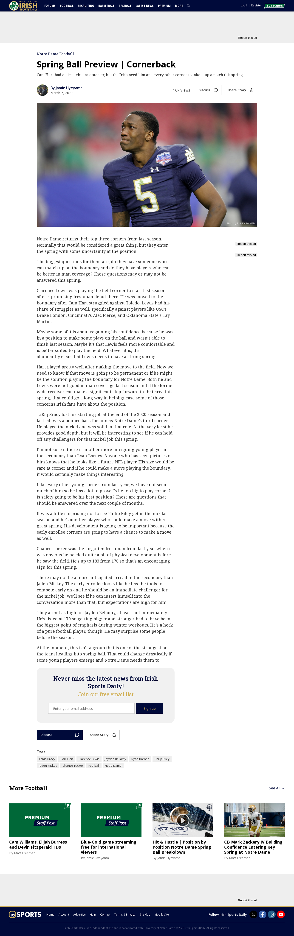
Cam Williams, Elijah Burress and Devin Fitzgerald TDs (38, 845)
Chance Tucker (72, 765)
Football (67, 5)
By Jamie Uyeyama (66, 87)
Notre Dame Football (55, 53)
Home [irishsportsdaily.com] (50, 914)
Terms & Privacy (124, 914)
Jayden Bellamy (115, 759)
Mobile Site (162, 914)
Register (256, 5)
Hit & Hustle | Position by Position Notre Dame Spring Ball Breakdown (182, 847)
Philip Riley (162, 759)
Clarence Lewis (89, 759)
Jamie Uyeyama (97, 858)
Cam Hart (66, 759)
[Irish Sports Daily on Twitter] (253, 914)
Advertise (79, 914)
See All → (277, 788)
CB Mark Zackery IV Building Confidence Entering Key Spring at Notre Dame (253, 847)
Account (64, 914)
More (179, 5)
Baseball (125, 5)
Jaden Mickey (48, 765)
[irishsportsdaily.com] (28, 6)
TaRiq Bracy (47, 759)
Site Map (144, 914)
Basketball (106, 5)
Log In (244, 5)
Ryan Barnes (140, 759)
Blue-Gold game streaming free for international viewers (108, 847)
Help (93, 914)
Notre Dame (113, 765)
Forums (50, 5)
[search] (189, 5)
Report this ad (247, 37)
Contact (105, 914)
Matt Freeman (24, 853)
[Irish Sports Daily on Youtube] (281, 914)
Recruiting (86, 5)
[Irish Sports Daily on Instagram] (272, 914)
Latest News (145, 5)
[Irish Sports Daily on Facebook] (262, 914)
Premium (164, 5)
